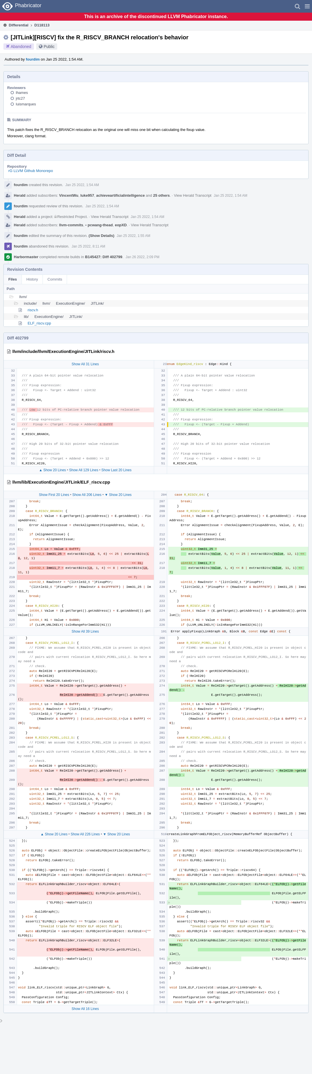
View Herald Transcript (193, 195)
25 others (161, 195)
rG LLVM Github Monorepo (30, 171)
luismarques (26, 104)
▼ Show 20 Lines (118, 495)
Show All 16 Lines (85, 1009)
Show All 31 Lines (85, 364)
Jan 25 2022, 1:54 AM (82, 185)
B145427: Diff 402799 (103, 257)
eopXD (121, 225)
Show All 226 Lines (85, 834)
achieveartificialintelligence (120, 195)
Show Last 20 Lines (117, 470)
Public (49, 46)
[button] (307, 6)
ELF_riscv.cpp (39, 323)
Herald (19, 195)
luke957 (87, 195)
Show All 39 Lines (85, 631)
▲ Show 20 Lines (52, 470)
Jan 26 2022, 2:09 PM (142, 257)
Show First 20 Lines (54, 495)
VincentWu (69, 195)
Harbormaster (26, 257)
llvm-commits (71, 225)
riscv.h (33, 310)
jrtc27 (20, 98)
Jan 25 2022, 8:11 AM (88, 246)
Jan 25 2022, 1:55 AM (133, 236)
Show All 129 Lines (83, 470)
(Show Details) (101, 235)
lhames (22, 92)
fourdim (33, 59)
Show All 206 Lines (86, 495)
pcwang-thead (99, 225)
